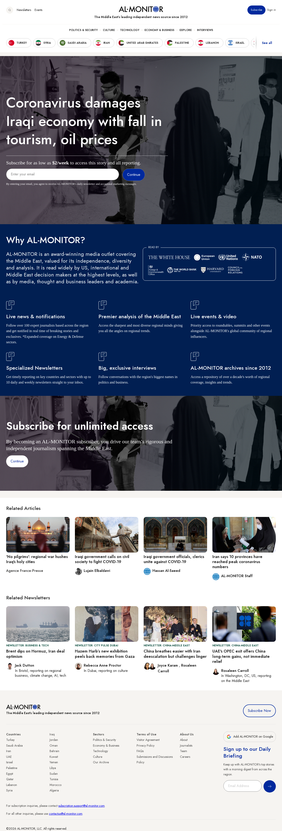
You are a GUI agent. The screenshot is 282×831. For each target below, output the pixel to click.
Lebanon (11, 785)
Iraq (52, 734)
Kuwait (54, 757)
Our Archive (101, 762)
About (183, 740)
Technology (129, 33)
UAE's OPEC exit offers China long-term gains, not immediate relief (241, 656)
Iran (8, 751)
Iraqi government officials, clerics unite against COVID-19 (174, 559)
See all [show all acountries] (267, 46)
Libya (53, 768)
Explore (186, 33)
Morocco (55, 785)
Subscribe (256, 13)
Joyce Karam (168, 665)
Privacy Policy (145, 745)
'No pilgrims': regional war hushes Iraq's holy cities (37, 559)
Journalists (186, 745)
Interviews (205, 33)
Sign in (271, 13)
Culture (109, 33)
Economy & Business (159, 33)
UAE (9, 757)
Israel (9, 762)
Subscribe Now (259, 710)
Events (38, 13)
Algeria (54, 790)
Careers (185, 757)
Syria (9, 790)
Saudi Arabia (14, 745)
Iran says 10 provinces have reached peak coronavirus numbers (237, 562)
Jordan (54, 740)
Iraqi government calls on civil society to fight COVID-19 (102, 559)
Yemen (54, 762)
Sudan (54, 773)
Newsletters (24, 13)
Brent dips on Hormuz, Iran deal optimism (35, 653)
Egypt (9, 773)
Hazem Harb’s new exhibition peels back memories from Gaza (105, 653)
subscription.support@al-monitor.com (81, 806)
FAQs (140, 751)
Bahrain (54, 751)
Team (183, 751)
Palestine (11, 768)
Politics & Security (83, 33)
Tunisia (54, 779)
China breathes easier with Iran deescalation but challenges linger (175, 653)
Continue (17, 461)
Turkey (10, 740)
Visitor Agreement (148, 740)
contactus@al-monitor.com (65, 813)
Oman (54, 745)
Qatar (10, 779)
